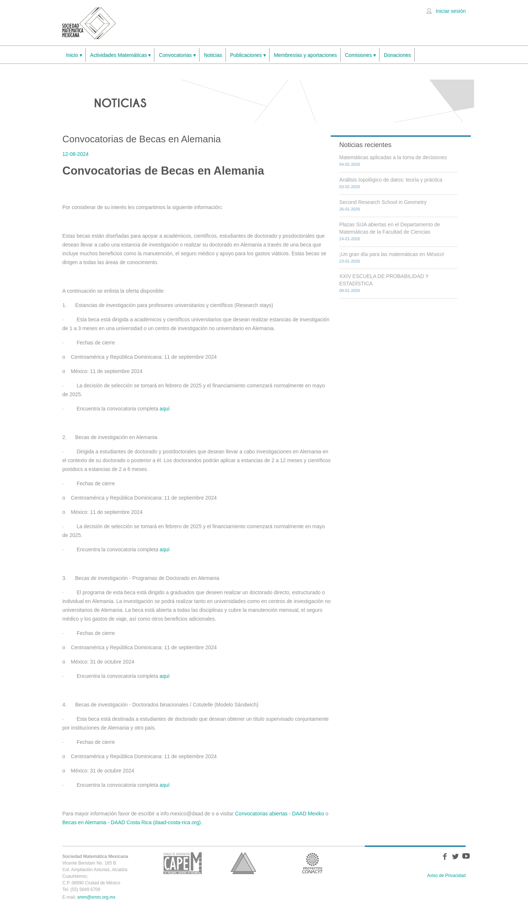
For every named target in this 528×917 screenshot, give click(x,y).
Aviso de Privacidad (446, 875)
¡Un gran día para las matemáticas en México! (391, 254)
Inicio (74, 55)
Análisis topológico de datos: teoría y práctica (390, 180)
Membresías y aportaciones (305, 55)
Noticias (213, 55)
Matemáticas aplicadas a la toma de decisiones (393, 157)
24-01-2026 (349, 239)
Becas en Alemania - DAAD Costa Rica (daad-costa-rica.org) (131, 822)
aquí (164, 409)
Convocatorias (177, 55)
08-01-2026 (349, 290)
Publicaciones (248, 55)
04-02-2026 (349, 164)
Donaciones (397, 55)
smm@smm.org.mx (96, 897)
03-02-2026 (349, 187)
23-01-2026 (349, 261)
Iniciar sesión (451, 11)
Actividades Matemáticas (120, 55)
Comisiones (360, 55)
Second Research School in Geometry (382, 202)
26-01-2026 (349, 209)
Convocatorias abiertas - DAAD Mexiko (279, 813)
